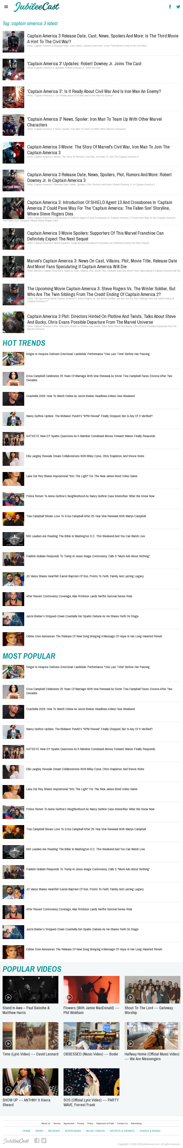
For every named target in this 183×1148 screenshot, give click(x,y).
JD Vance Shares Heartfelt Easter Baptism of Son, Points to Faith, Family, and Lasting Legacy (85, 576)
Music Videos (95, 1130)
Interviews (73, 1130)
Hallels (36, 7)
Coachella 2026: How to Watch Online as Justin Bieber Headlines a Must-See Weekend (80, 396)
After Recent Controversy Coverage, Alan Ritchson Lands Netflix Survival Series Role (79, 596)
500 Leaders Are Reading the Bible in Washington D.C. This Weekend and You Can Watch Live (85, 536)
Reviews (54, 1130)
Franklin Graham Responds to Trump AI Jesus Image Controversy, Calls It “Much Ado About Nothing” (88, 556)
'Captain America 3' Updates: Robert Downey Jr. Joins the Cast (84, 63)
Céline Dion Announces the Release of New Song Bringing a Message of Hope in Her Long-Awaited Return (94, 636)
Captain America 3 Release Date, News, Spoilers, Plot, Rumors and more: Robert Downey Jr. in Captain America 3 (99, 177)
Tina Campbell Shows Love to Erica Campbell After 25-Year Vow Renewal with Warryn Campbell (86, 516)
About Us (45, 1123)
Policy (90, 1123)
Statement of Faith (105, 1123)
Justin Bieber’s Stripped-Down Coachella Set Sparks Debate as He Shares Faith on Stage (82, 616)
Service (57, 1123)
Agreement (69, 1123)
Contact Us (122, 1123)
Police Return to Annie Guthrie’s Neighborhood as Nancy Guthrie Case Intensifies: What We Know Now (90, 496)
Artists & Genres (122, 1130)
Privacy (80, 1123)
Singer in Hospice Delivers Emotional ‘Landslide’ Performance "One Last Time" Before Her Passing (88, 353)
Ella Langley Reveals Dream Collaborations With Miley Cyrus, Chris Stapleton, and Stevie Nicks (85, 456)
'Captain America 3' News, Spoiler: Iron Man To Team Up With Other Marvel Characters (94, 122)
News (39, 1130)
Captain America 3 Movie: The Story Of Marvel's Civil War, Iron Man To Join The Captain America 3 (98, 150)
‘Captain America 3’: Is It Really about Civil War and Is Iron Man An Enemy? (94, 91)
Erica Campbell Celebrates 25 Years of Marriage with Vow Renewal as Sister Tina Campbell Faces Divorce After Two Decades (99, 377)
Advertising (136, 1123)
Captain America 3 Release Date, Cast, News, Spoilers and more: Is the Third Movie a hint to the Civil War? (102, 39)
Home (27, 1130)
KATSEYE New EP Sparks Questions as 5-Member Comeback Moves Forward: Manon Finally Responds (90, 436)
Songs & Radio (150, 1130)
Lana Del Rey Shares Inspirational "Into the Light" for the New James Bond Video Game (81, 476)
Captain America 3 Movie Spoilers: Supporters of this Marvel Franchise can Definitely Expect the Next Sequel (95, 236)
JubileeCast (16, 1141)
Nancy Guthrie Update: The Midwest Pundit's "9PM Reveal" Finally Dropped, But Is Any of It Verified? (89, 416)
